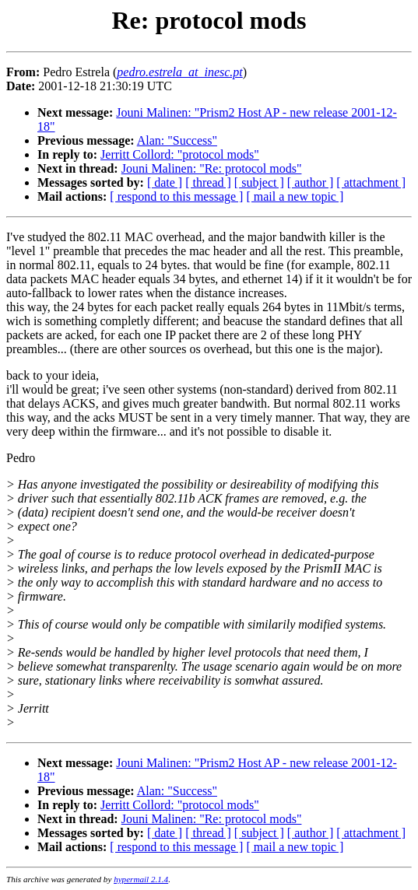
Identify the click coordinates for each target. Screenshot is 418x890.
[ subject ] (259, 182)
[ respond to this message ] (176, 196)
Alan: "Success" (177, 140)
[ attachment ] (371, 182)
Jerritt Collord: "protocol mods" (179, 154)
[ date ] (164, 182)
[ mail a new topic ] (294, 196)
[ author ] (310, 182)
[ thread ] (208, 182)
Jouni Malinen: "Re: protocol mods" (211, 168)
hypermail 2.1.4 (141, 879)
